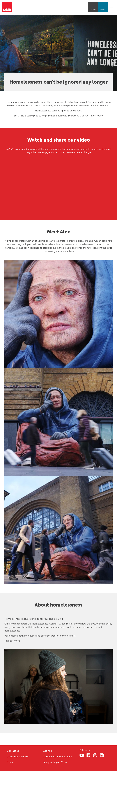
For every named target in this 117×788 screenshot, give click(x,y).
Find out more (12, 640)
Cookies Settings (96, 777)
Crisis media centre (17, 756)
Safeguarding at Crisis (55, 762)
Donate (102, 9)
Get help (93, 9)
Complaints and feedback (57, 756)
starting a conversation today (87, 115)
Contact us (13, 750)
